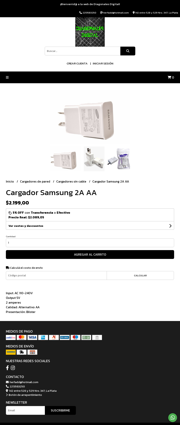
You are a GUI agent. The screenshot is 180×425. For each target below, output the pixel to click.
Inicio (10, 181)
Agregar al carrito (90, 254)
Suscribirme (60, 410)
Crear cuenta (77, 63)
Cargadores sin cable (71, 181)
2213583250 (15, 386)
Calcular (140, 275)
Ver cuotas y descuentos (25, 226)
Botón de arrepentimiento (24, 395)
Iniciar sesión (103, 63)
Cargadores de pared (35, 181)
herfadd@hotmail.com (22, 382)
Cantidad (10, 236)
